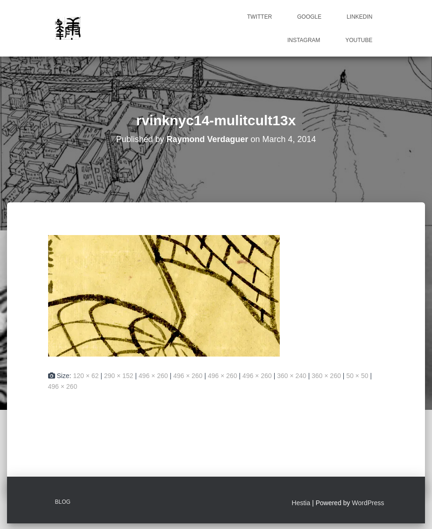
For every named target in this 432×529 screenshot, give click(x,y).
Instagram (303, 40)
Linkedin (359, 17)
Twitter (259, 17)
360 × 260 (326, 375)
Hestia (301, 483)
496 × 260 (153, 375)
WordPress (368, 483)
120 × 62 (86, 375)
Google (309, 17)
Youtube (358, 40)
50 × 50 (357, 375)
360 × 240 (291, 375)
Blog (63, 482)
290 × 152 (119, 375)
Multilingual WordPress (33, 523)
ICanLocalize (96, 523)
